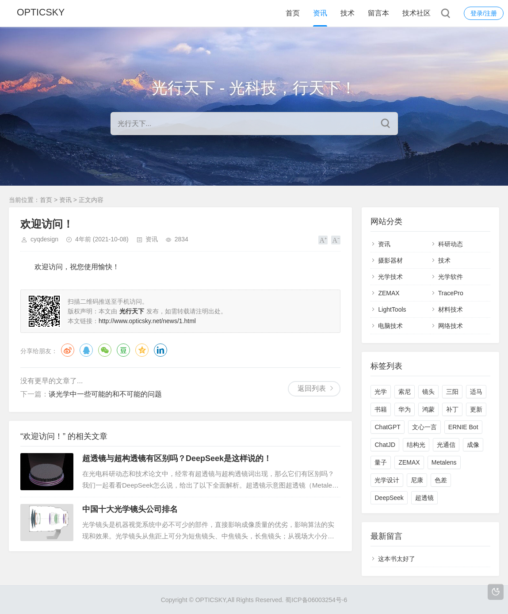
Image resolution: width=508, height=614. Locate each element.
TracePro (450, 293)
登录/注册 (483, 13)
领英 (160, 350)
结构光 (416, 444)
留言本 (378, 13)
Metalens (444, 462)
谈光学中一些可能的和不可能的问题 (105, 394)
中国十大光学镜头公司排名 (130, 509)
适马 (476, 391)
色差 (441, 480)
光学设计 (386, 480)
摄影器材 (390, 260)
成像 (473, 444)
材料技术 (450, 309)
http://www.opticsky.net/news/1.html (147, 320)
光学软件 (450, 276)
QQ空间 (142, 350)
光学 (380, 391)
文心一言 (424, 427)
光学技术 (390, 276)
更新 (476, 409)
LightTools (392, 309)
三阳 (452, 391)
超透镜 (424, 497)
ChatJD (384, 444)
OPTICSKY (41, 13)
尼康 (417, 480)
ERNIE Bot (463, 427)
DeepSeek (388, 497)
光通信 (446, 444)
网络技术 (450, 325)
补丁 (452, 409)
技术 (347, 13)
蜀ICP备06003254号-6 (316, 599)
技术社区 (416, 13)
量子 (380, 462)
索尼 (404, 391)
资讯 (320, 13)
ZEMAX (388, 293)
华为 (404, 409)
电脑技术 (390, 325)
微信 (104, 350)
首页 (293, 13)
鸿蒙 (428, 409)
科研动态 (450, 244)
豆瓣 (123, 350)
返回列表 (312, 388)
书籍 (380, 409)
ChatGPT (387, 427)
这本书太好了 (396, 558)
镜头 (428, 391)
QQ (86, 350)
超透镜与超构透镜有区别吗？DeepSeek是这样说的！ (176, 458)
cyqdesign (44, 239)
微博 (67, 350)
